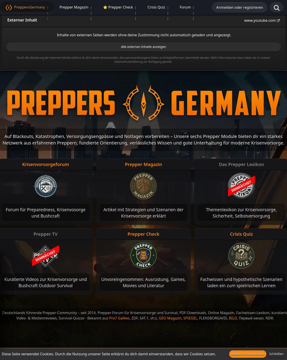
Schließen (276, 354)
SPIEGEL (190, 318)
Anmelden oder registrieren (239, 7)
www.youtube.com (260, 20)
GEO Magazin (170, 318)
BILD (233, 318)
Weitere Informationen (248, 354)
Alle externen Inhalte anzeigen (143, 47)
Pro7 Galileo (119, 318)
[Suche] (277, 7)
